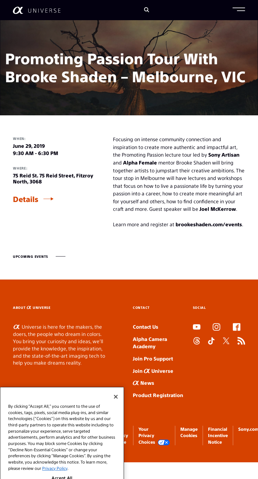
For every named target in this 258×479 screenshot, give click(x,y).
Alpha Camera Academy (150, 342)
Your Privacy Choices (154, 435)
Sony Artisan (223, 154)
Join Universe (153, 370)
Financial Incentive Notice (218, 435)
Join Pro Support (153, 358)
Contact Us (145, 326)
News (143, 382)
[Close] (116, 408)
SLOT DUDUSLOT (195, 355)
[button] (239, 10)
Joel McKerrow (217, 208)
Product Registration (158, 395)
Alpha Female (140, 162)
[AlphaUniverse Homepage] (36, 10)
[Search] (146, 10)
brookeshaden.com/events (209, 224)
